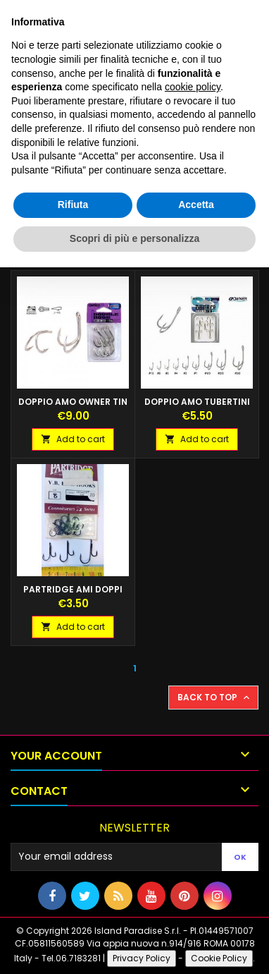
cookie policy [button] (192, 86)
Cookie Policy (219, 958)
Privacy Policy (141, 958)
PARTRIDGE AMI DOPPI (73, 589)
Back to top (214, 697)
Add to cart (73, 439)
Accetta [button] (196, 204)
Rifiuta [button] (73, 204)
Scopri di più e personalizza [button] (134, 238)
